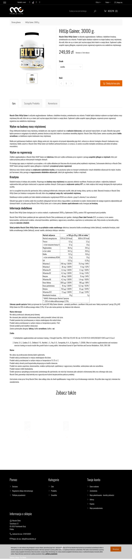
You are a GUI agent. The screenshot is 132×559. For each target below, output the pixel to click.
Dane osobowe (94, 486)
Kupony (92, 504)
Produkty (54, 491)
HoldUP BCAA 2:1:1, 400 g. (27, 435)
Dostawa (15, 486)
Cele (52, 486)
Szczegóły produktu (32, 103)
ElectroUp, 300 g (66, 435)
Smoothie (54, 495)
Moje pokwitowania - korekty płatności (102, 495)
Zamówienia (93, 491)
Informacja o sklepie (21, 514)
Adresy (92, 499)
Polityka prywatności (18, 495)
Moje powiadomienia (96, 508)
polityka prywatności (51, 554)
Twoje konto (93, 480)
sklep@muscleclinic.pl (29, 538)
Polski (108, 2)
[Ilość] (66, 83)
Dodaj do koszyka (111, 83)
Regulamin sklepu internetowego (22, 491)
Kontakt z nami (22, 2)
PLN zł (98, 2)
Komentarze (53, 103)
